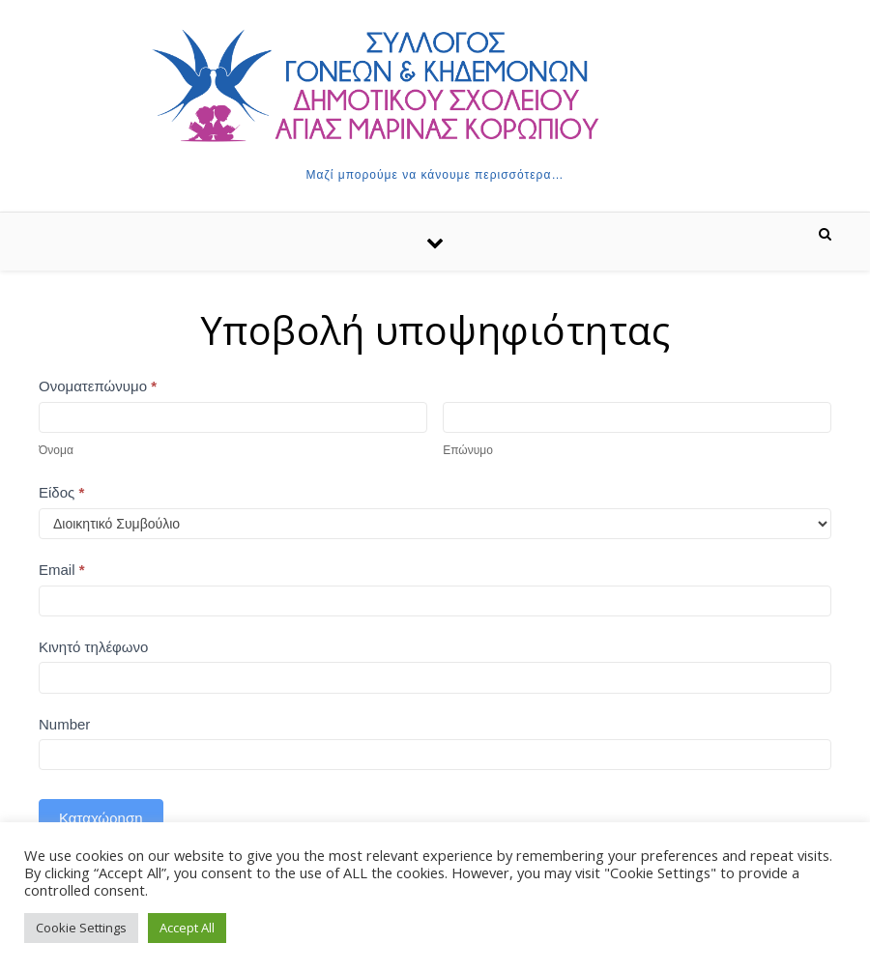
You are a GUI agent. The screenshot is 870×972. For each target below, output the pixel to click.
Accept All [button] (187, 927)
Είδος (61, 492)
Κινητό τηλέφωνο (93, 647)
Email (62, 569)
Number (64, 724)
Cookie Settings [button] (81, 927)
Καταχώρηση (101, 818)
